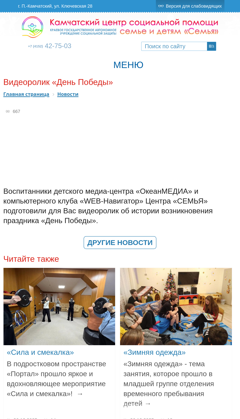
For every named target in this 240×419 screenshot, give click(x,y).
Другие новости (120, 242)
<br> (120, 150)
